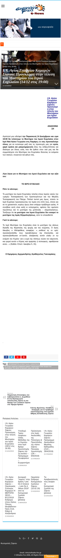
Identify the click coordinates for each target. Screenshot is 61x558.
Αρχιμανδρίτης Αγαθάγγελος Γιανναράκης (24, 364)
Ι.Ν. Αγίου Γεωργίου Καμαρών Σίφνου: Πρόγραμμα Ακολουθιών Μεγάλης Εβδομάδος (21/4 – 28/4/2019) (49, 441)
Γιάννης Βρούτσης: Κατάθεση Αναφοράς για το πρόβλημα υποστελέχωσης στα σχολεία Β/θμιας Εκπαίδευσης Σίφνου (41, 410)
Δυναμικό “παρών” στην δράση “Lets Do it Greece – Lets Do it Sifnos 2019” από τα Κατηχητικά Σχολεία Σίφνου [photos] (24, 488)
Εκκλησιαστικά (25, 61)
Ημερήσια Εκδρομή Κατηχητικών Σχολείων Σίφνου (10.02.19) (36, 482)
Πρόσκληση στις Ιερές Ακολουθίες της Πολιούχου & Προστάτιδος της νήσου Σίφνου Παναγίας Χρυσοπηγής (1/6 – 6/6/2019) (36, 443)
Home (5, 61)
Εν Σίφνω (13, 61)
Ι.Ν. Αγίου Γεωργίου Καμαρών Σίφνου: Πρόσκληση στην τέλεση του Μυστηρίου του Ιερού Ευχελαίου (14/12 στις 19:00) (28, 367)
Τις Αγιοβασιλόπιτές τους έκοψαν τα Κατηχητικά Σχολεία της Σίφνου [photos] (51, 485)
